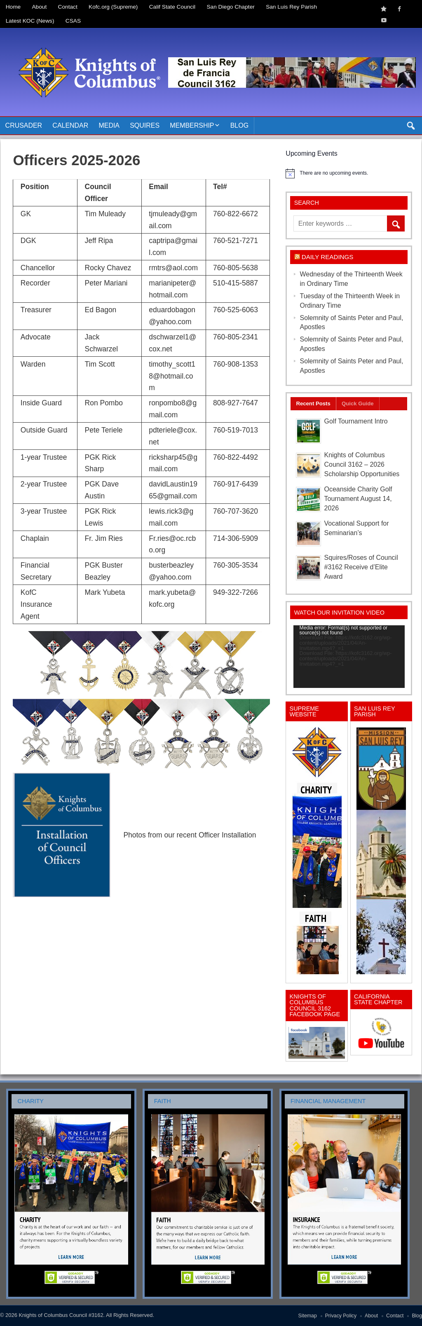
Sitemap (307, 1315)
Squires (144, 125)
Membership (192, 125)
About (39, 7)
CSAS (73, 21)
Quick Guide (358, 403)
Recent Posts (313, 403)
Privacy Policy (341, 1315)
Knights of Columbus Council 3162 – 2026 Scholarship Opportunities (362, 464)
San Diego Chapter (231, 7)
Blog (239, 125)
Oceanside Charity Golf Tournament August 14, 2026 (358, 499)
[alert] (349, 173)
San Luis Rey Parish (291, 7)
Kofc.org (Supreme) (113, 7)
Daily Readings (328, 256)
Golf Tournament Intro (356, 421)
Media (109, 125)
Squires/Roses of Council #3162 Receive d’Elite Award (361, 567)
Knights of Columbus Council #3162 (61, 1315)
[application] (349, 656)
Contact (67, 7)
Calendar (70, 125)
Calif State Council (172, 7)
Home (13, 7)
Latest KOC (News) (30, 21)
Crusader (23, 125)
